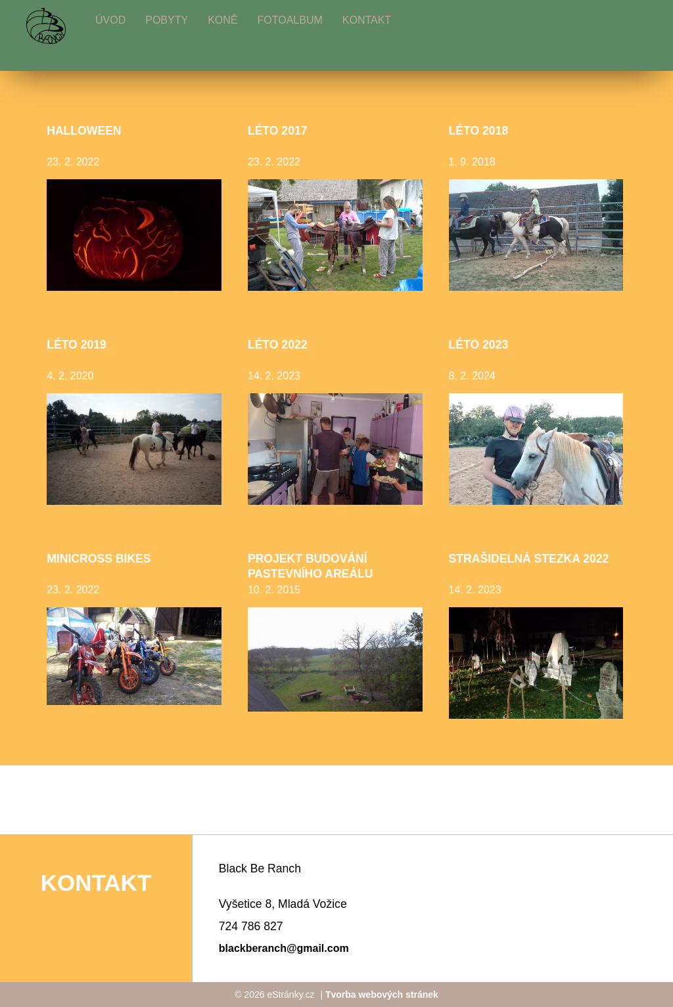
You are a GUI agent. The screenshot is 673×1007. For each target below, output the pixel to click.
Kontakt (366, 20)
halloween (84, 130)
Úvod (110, 20)
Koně (222, 20)
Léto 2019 (76, 344)
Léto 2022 (278, 344)
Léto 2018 (479, 130)
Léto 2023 (479, 344)
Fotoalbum (289, 20)
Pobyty (166, 20)
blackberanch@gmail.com (284, 948)
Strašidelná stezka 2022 (529, 558)
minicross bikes (99, 558)
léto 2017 (278, 130)
